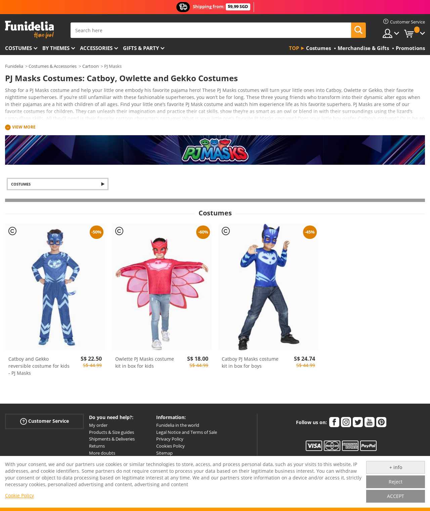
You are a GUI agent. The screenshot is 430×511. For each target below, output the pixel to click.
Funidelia (14, 66)
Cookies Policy (170, 446)
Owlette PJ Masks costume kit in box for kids (144, 362)
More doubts (102, 453)
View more (24, 127)
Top (294, 48)
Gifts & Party (141, 48)
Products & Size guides (111, 432)
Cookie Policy (19, 495)
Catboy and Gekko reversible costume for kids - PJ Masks (39, 366)
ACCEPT (395, 496)
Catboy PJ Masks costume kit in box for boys (250, 362)
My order (98, 425)
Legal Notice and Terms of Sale (186, 432)
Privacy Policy (169, 439)
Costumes (18, 48)
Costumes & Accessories (53, 66)
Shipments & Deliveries (112, 439)
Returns (97, 446)
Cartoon (90, 66)
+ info (395, 467)
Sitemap (164, 453)
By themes (56, 48)
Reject (395, 481)
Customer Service (44, 420)
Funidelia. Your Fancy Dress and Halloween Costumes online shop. (29, 30)
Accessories (96, 48)
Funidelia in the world (177, 425)
